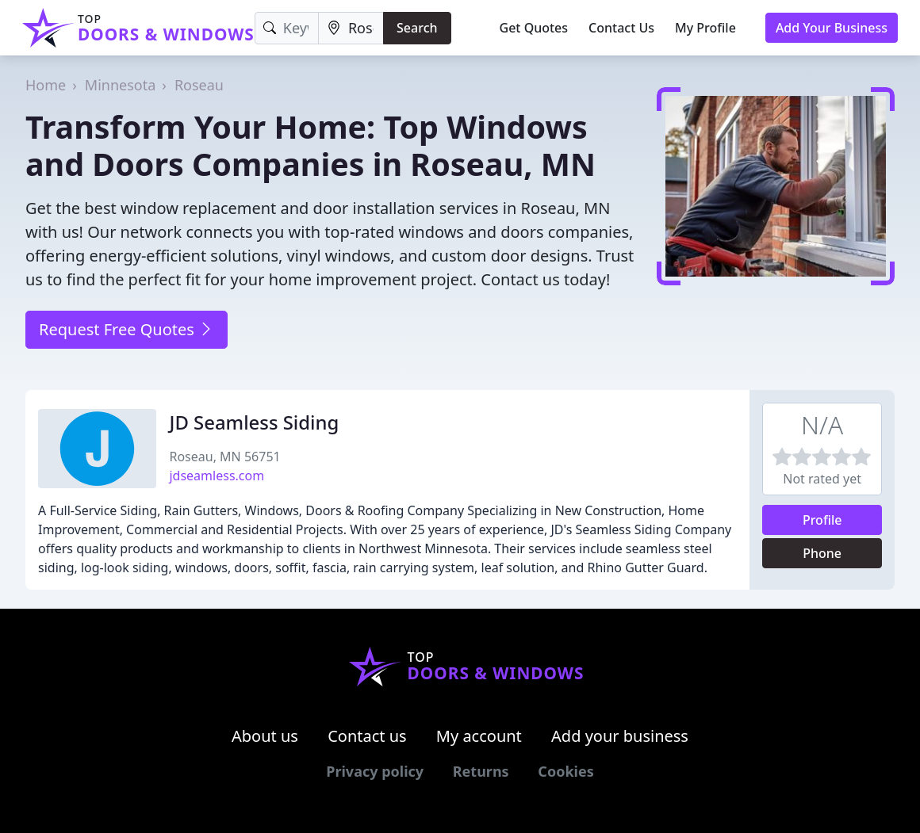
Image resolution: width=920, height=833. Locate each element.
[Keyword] (287, 28)
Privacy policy (375, 771)
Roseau (199, 84)
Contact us (367, 736)
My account (479, 736)
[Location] (351, 28)
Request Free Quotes (126, 329)
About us (265, 736)
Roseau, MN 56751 (224, 456)
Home (45, 84)
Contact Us (621, 27)
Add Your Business (831, 27)
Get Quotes (534, 27)
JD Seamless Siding (254, 422)
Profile (822, 520)
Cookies (565, 771)
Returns (481, 771)
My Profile (705, 27)
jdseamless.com (216, 475)
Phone (822, 553)
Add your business (619, 736)
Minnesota (120, 84)
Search (417, 27)
